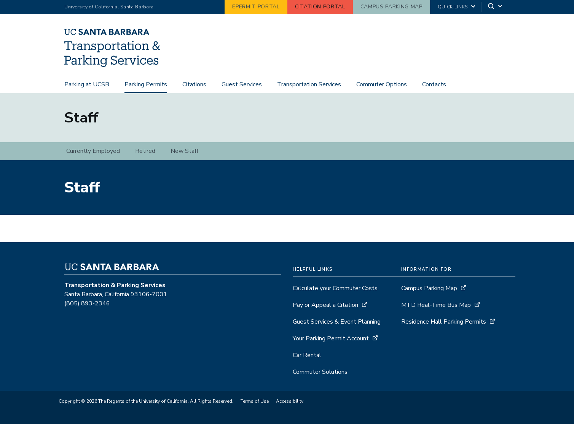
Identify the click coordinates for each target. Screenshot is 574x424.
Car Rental (307, 355)
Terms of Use (255, 401)
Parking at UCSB (86, 84)
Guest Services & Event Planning (337, 322)
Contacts (434, 84)
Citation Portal (320, 6)
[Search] (496, 7)
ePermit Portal (255, 6)
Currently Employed (93, 151)
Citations (194, 84)
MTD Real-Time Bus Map (436, 305)
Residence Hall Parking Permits (443, 322)
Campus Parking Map (391, 6)
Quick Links (453, 7)
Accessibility (289, 401)
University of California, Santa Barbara (109, 7)
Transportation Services (309, 84)
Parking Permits (145, 84)
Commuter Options (381, 84)
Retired (145, 151)
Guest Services (242, 84)
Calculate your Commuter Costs (335, 288)
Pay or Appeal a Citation (325, 305)
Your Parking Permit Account (331, 338)
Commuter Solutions (320, 372)
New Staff (184, 151)
